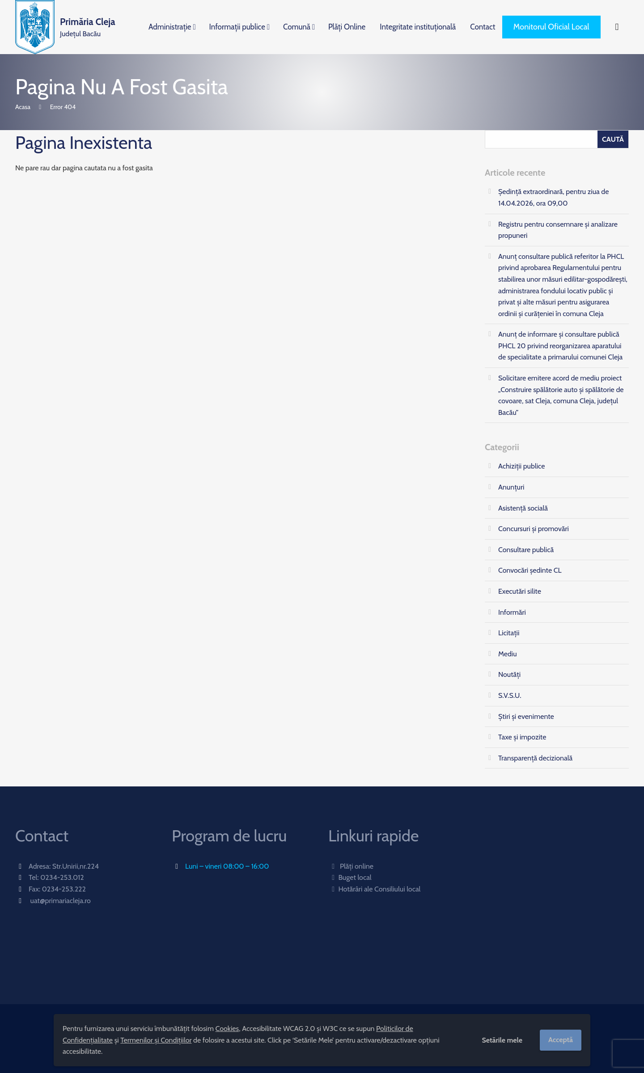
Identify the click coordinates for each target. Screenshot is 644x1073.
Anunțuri (511, 487)
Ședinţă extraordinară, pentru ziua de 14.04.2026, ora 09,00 (553, 197)
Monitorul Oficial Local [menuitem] (551, 27)
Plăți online (350, 866)
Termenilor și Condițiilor (155, 1040)
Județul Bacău (87, 26)
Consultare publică (526, 549)
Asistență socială (523, 508)
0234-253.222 (64, 889)
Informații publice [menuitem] (237, 26)
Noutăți (509, 674)
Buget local (350, 877)
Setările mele (502, 1040)
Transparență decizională (535, 758)
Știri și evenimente (526, 716)
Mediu (507, 654)
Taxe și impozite (522, 737)
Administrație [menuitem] (169, 26)
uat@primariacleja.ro (60, 900)
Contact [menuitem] (482, 26)
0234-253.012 (62, 877)
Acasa (22, 107)
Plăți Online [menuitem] (346, 26)
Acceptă (560, 1039)
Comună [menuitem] (296, 26)
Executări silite (519, 591)
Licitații (508, 633)
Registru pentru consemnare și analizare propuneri (558, 230)
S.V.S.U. (509, 695)
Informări (512, 612)
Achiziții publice (521, 466)
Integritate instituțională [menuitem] (418, 26)
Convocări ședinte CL (530, 570)
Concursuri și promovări (533, 528)
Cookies (227, 1028)
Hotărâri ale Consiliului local (374, 889)
